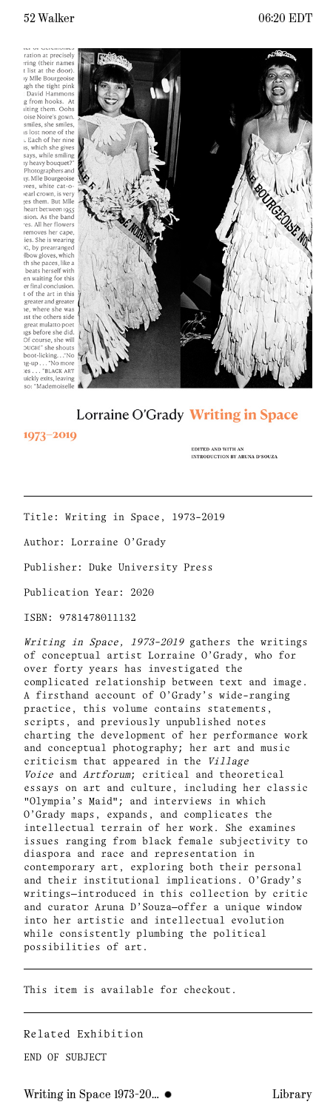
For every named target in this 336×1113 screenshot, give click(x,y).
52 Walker (49, 18)
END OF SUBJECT (65, 1058)
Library (292, 1094)
